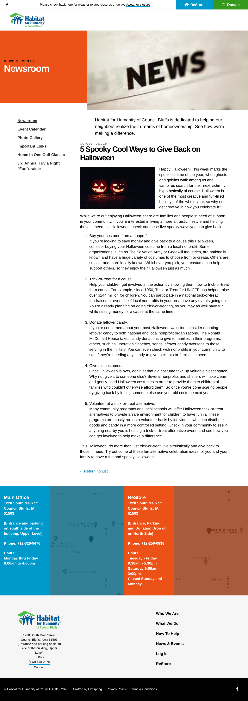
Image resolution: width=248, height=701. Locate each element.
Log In (162, 654)
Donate (230, 5)
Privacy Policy (116, 689)
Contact (39, 667)
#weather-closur (137, 4)
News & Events (170, 644)
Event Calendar (31, 129)
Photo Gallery (30, 138)
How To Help (167, 634)
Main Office (16, 497)
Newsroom (27, 121)
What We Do (167, 624)
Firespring (95, 689)
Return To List (95, 471)
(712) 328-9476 (39, 661)
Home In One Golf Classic (41, 155)
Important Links (31, 146)
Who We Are (167, 613)
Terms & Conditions (143, 689)
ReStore (194, 5)
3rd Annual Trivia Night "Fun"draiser (38, 166)
